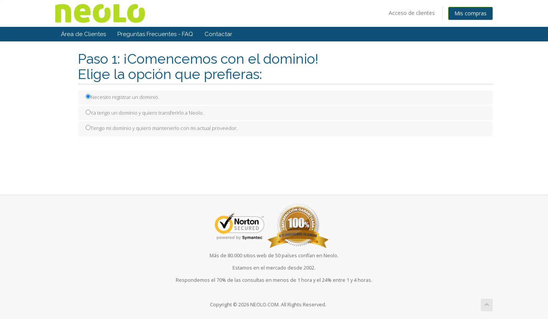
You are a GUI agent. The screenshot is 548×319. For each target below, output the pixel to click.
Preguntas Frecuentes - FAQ (155, 34)
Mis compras (470, 13)
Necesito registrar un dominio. (122, 97)
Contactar (218, 34)
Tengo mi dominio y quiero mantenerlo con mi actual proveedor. (162, 128)
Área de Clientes (83, 34)
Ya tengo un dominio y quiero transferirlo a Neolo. (145, 112)
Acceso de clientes (412, 12)
